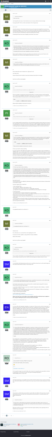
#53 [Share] (49, 377)
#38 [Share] (49, 26)
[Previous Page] (1, 10)
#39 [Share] (49, 40)
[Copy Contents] (49, 99)
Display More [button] (31, 92)
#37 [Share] (49, 13)
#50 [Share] (49, 304)
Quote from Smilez (18, 277)
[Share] (50, 10)
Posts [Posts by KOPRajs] (6, 49)
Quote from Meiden (18, 16)
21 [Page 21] (10, 10)
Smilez (20, 411)
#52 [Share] (49, 355)
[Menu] (51, 1)
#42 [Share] (49, 110)
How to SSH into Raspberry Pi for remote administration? (23, 294)
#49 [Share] (49, 274)
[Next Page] (12, 10)
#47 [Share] (49, 244)
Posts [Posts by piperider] (6, 119)
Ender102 (21, 317)
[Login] (48, 1)
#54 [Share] (49, 390)
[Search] (46, 1)
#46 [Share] (49, 220)
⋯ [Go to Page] (8, 10)
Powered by (26, 435)
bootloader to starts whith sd (19, 368)
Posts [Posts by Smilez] (6, 270)
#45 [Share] (49, 207)
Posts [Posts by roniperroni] (6, 364)
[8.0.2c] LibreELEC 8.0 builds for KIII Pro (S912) (29, 424)
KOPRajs (21, 105)
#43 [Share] (49, 132)
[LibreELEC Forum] (4, 1)
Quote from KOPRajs (18, 62)
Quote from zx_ (17, 358)
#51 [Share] (49, 321)
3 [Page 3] (5, 10)
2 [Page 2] (4, 10)
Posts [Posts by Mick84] (6, 23)
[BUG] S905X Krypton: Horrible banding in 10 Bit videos (13, 424)
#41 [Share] (49, 83)
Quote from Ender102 (19, 324)
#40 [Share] (49, 59)
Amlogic (5, 426)
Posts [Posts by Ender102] (6, 313)
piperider (21, 128)
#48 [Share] (49, 261)
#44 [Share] (49, 162)
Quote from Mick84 (18, 43)
